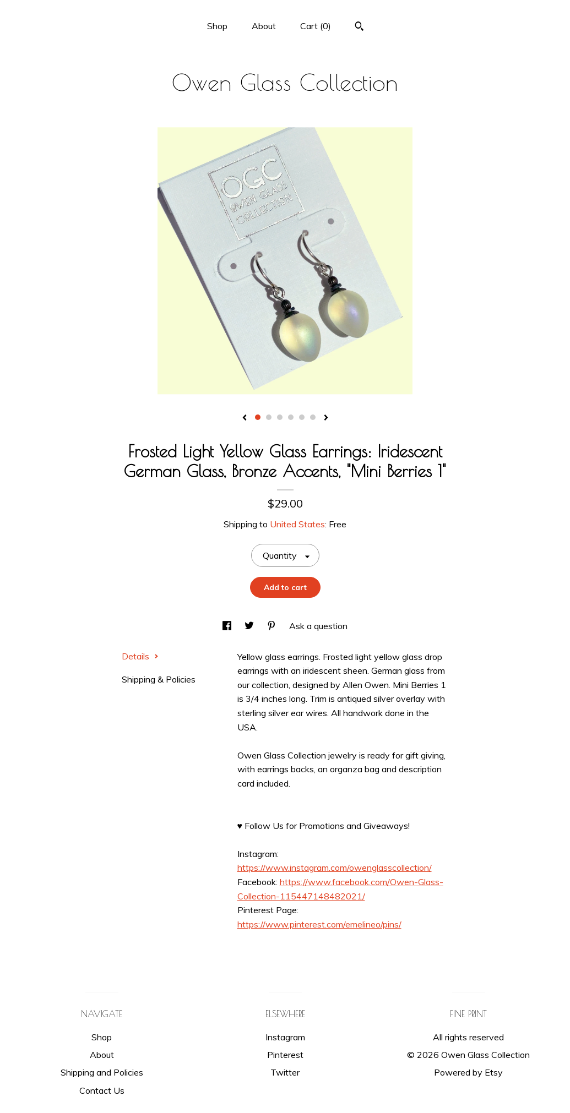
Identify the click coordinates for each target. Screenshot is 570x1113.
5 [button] (302, 417)
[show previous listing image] (244, 418)
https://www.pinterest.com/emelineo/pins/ (319, 924)
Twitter (285, 1072)
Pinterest (285, 1054)
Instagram (285, 1037)
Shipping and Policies (102, 1072)
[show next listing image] (326, 418)
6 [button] (313, 417)
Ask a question (318, 625)
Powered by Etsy (468, 1072)
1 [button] (257, 417)
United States (297, 524)
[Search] (359, 27)
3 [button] (280, 417)
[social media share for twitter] (250, 625)
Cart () (315, 25)
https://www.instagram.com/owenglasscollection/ (334, 867)
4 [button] (291, 417)
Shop (217, 25)
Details (140, 656)
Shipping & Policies (159, 679)
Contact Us (101, 1090)
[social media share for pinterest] (272, 625)
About (264, 25)
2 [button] (269, 417)
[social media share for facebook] (228, 625)
